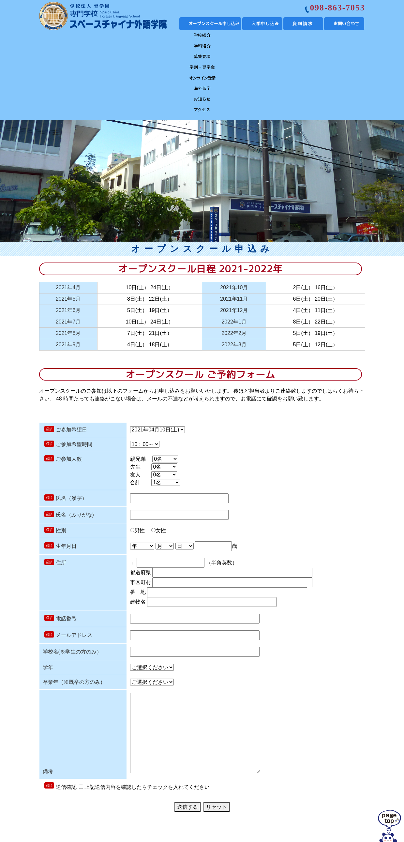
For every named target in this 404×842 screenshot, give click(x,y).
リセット (216, 740)
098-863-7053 (337, 7)
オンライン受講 (222, 38)
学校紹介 (59, 38)
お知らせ (304, 38)
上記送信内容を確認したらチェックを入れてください (144, 720)
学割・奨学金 (181, 38)
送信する (187, 740)
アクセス (345, 38)
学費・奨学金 (181, 792)
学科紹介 (99, 38)
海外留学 (263, 38)
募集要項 (140, 38)
